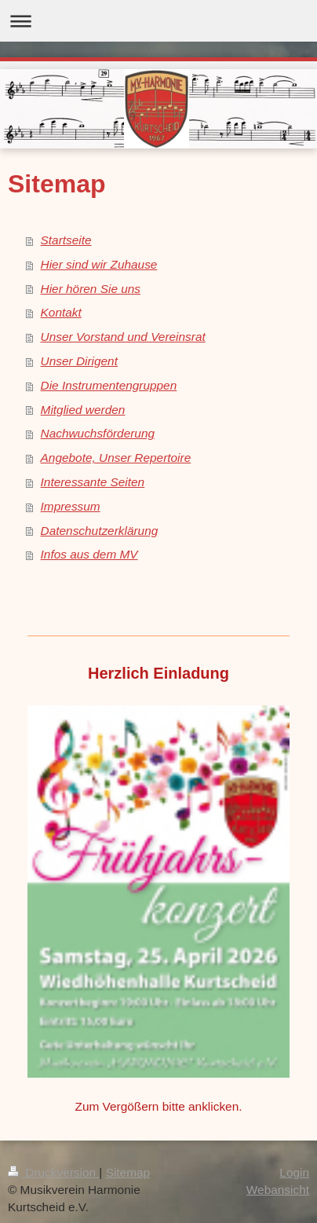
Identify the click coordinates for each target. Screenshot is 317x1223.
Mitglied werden (83, 409)
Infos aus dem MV (89, 554)
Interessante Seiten (93, 482)
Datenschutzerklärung (99, 530)
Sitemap (128, 1172)
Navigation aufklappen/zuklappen (158, 21)
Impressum (70, 506)
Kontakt (61, 312)
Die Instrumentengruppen (109, 385)
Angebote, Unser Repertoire (116, 457)
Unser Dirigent (79, 361)
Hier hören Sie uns (90, 288)
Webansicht (277, 1189)
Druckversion (53, 1172)
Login (294, 1172)
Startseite (66, 240)
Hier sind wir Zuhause (99, 264)
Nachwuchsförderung (98, 433)
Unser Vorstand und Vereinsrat (123, 336)
